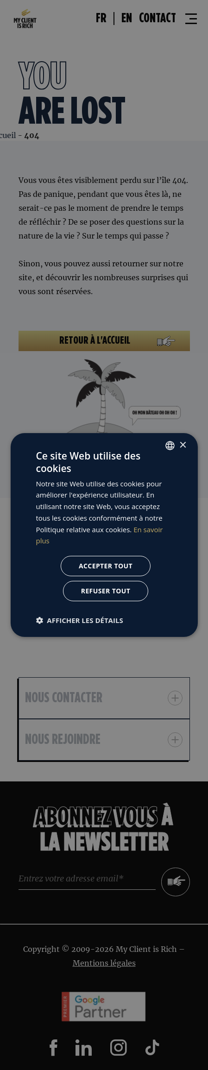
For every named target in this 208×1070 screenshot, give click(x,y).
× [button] (182, 444)
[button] (79, 620)
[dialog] (104, 535)
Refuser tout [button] (106, 590)
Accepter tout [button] (105, 565)
